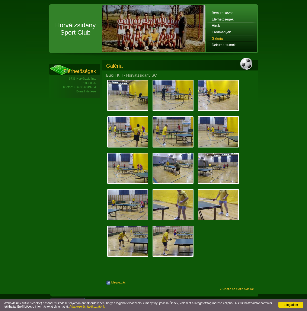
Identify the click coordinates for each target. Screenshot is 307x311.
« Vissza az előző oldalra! (237, 289)
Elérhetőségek (223, 19)
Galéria (217, 38)
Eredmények (221, 32)
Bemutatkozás (222, 13)
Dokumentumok (224, 45)
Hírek (216, 26)
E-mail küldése (86, 91)
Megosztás (116, 282)
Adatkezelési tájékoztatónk (87, 306)
